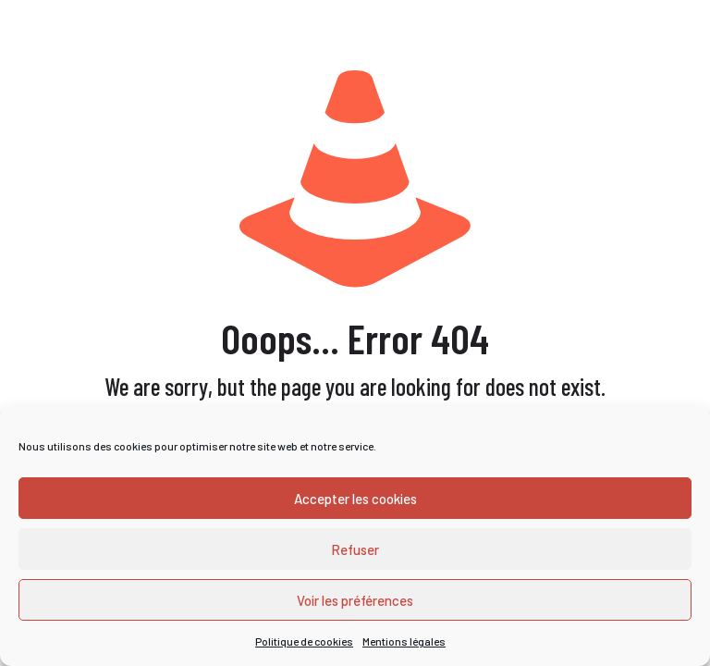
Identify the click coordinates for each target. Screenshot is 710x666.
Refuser (355, 549)
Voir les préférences (355, 600)
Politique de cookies (304, 641)
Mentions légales (404, 641)
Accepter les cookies (355, 498)
